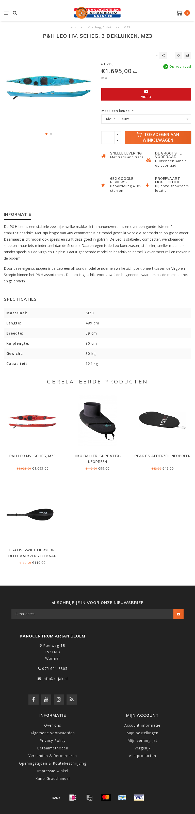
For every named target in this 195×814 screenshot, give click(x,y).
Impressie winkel (52, 770)
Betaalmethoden (52, 748)
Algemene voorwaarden (52, 732)
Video (146, 94)
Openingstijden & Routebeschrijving (52, 763)
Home (68, 27)
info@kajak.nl (55, 678)
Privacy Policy (53, 740)
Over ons (52, 725)
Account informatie (142, 725)
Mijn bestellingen (142, 732)
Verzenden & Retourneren (52, 755)
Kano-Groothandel (52, 778)
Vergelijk (143, 748)
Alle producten (142, 755)
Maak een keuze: (117, 111)
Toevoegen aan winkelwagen (158, 137)
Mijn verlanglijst (142, 740)
